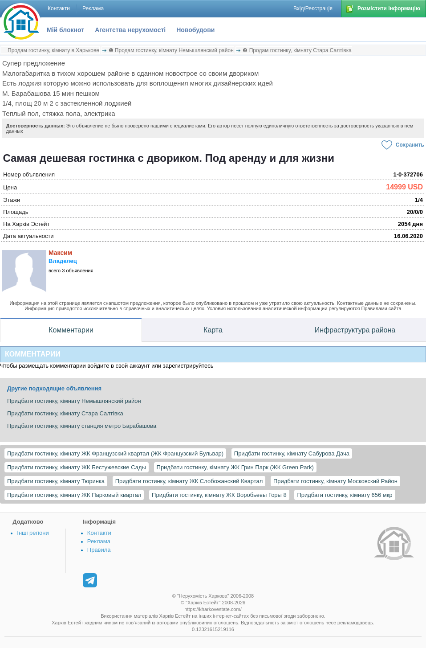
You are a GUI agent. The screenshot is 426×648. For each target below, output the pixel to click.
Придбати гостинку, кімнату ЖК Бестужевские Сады (76, 467)
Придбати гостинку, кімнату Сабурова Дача (291, 453)
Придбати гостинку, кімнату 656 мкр (344, 495)
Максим (60, 252)
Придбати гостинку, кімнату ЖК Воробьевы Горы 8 (219, 495)
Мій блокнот (65, 29)
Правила (99, 549)
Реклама (98, 541)
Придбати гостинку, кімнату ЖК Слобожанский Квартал (189, 481)
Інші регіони (33, 532)
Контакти (99, 532)
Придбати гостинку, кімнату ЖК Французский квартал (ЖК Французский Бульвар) (115, 453)
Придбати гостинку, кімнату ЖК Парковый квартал (74, 495)
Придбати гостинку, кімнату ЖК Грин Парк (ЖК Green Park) (235, 467)
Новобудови (195, 29)
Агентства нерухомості (130, 29)
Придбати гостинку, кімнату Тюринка (56, 481)
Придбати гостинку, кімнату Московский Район (335, 481)
